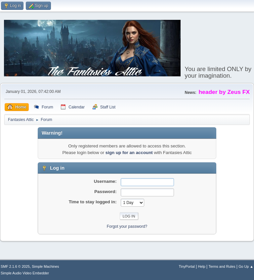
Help (201, 266)
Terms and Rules (222, 266)
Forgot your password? (127, 226)
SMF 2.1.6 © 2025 (15, 266)
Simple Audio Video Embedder (25, 273)
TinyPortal (187, 266)
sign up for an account (129, 152)
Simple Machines (45, 266)
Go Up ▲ (245, 266)
